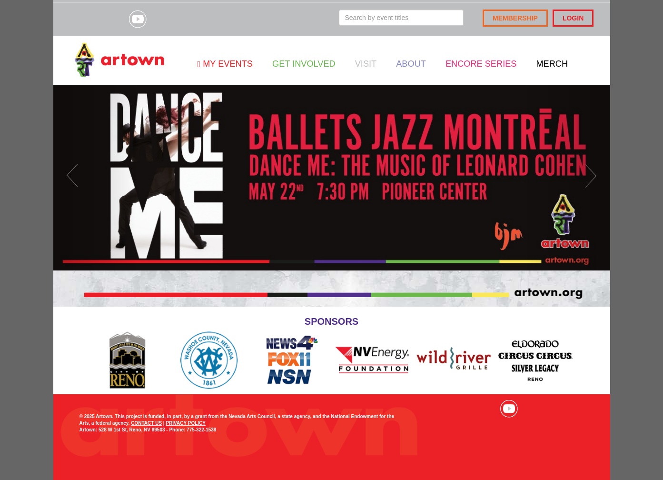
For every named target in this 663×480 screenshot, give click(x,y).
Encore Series (481, 64)
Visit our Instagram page (113, 19)
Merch (552, 64)
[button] (95, 177)
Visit (365, 64)
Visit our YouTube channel (137, 19)
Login (573, 18)
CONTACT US (146, 423)
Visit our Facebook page (90, 19)
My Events (225, 64)
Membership (515, 18)
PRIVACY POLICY (186, 423)
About (411, 64)
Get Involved (304, 64)
